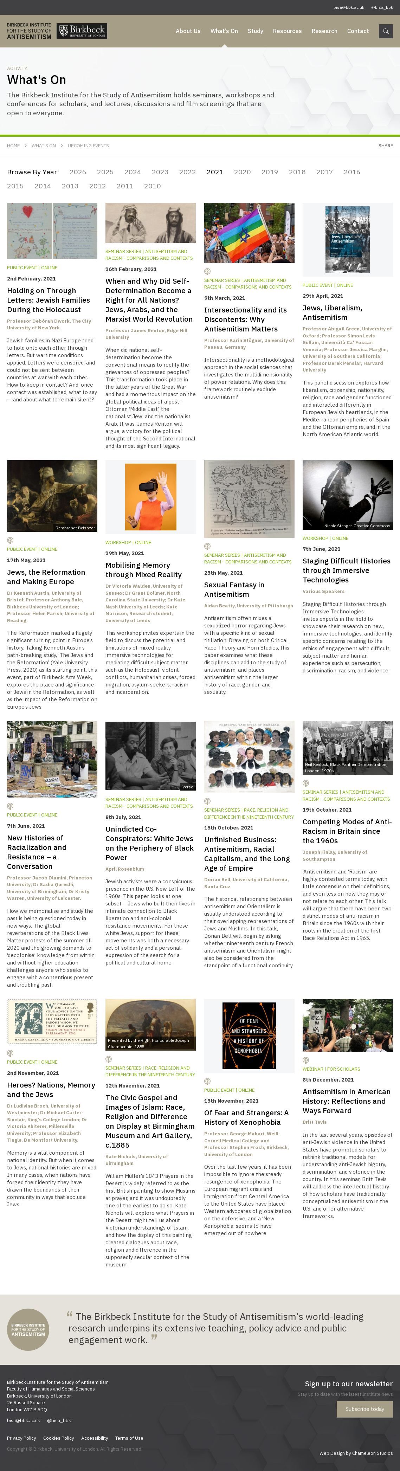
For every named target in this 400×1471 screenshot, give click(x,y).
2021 (215, 171)
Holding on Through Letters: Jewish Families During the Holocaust (48, 299)
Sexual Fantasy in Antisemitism (234, 589)
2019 (270, 171)
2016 (352, 171)
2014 (42, 185)
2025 (105, 171)
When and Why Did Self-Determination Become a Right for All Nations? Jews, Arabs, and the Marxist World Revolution (149, 300)
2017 (324, 171)
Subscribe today (365, 1409)
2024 (132, 171)
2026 (78, 171)
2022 (187, 171)
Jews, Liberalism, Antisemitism (332, 312)
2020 (242, 171)
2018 (297, 171)
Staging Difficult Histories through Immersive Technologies (347, 570)
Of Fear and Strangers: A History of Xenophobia (246, 1117)
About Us (188, 31)
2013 (70, 185)
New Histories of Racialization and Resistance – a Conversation (37, 852)
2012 (97, 185)
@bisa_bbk (382, 7)
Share (386, 145)
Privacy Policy (21, 1438)
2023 (160, 171)
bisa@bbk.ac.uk (349, 7)
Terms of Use (129, 1438)
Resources (287, 31)
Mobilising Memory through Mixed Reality (143, 569)
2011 (125, 185)
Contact (358, 31)
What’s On (224, 31)
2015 (15, 185)
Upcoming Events (88, 145)
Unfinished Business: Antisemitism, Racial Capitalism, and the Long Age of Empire (247, 853)
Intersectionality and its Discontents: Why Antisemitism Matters (245, 319)
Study (255, 31)
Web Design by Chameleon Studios (356, 1453)
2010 (152, 185)
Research (324, 31)
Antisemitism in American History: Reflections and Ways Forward (347, 1100)
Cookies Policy (58, 1438)
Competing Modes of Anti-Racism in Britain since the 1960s (347, 831)
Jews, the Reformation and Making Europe (46, 576)
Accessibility (94, 1438)
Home (13, 145)
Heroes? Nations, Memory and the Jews (51, 1089)
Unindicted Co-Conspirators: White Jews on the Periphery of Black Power (149, 843)
